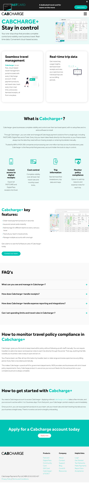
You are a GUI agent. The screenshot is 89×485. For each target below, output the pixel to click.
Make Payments (80, 466)
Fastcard (46, 458)
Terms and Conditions (21, 479)
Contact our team (11, 254)
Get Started (79, 460)
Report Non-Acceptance (79, 469)
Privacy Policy (7, 479)
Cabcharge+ (47, 471)
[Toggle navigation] (85, 14)
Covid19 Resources (63, 469)
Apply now (45, 436)
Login (77, 458)
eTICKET (46, 474)
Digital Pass (47, 460)
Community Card (47, 464)
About (61, 458)
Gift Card (46, 468)
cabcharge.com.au (61, 399)
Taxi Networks (80, 463)
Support (62, 463)
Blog (60, 466)
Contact (62, 460)
